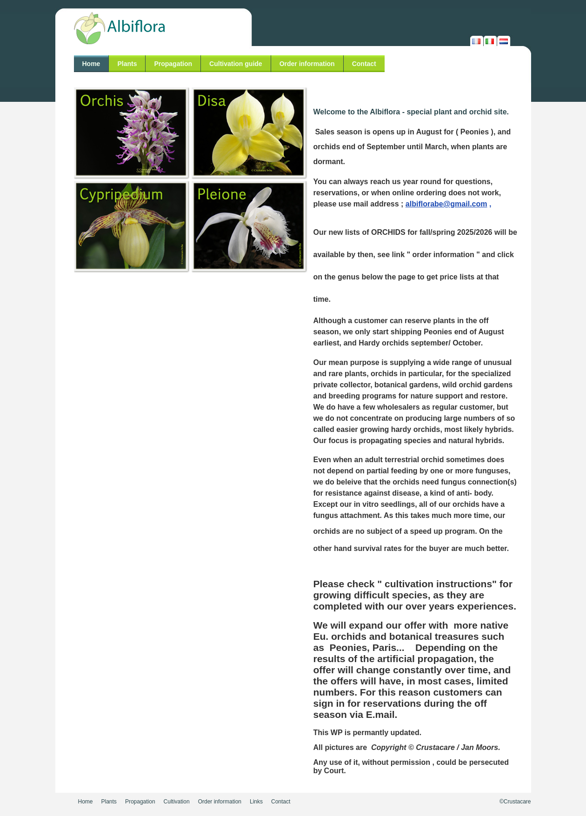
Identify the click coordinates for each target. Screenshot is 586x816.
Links (256, 801)
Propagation (173, 63)
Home (91, 63)
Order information (307, 63)
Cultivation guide (235, 63)
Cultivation (177, 801)
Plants (127, 63)
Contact (364, 63)
